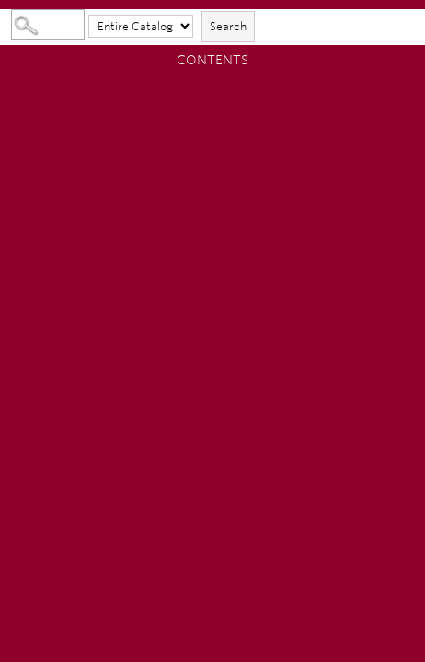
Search (228, 26)
